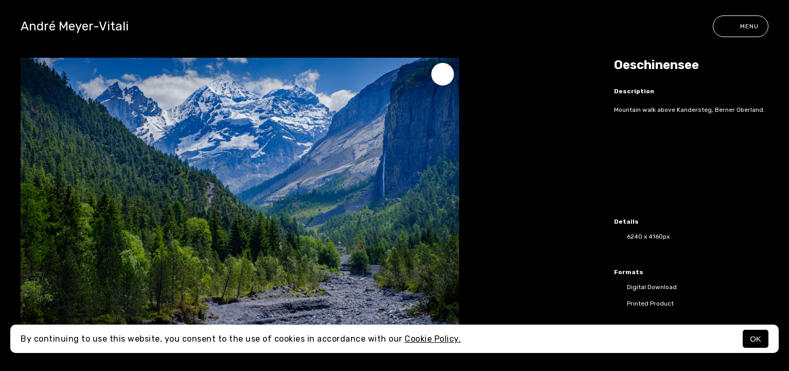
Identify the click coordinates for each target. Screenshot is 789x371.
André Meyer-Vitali (75, 26)
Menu (741, 26)
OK (755, 338)
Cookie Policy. (433, 339)
